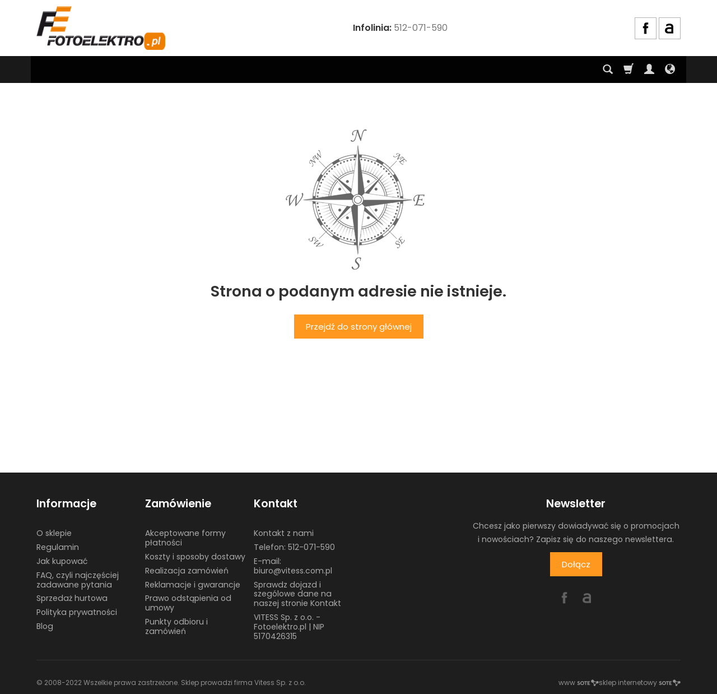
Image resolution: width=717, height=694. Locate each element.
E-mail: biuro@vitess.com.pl (293, 566)
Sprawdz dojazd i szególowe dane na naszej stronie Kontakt (297, 594)
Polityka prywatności (76, 612)
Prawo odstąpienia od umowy (188, 603)
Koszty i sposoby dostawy (195, 556)
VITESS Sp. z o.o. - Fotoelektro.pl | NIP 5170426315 (289, 627)
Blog (44, 626)
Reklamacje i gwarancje (192, 584)
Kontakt (275, 504)
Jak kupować (61, 561)
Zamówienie (178, 504)
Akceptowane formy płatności (185, 538)
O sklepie (54, 533)
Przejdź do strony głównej (359, 326)
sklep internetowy (640, 682)
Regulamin (57, 547)
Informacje (66, 504)
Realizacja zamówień (187, 570)
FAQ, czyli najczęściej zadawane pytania (77, 580)
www (578, 682)
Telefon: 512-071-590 (294, 547)
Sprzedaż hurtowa (72, 598)
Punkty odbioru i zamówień (176, 626)
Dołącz (576, 564)
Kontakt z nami (284, 533)
